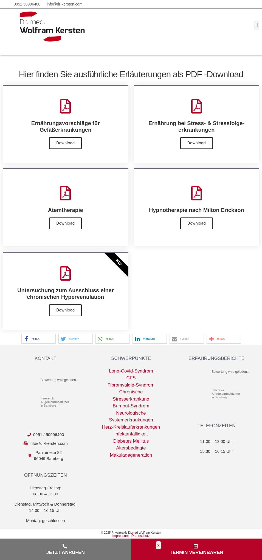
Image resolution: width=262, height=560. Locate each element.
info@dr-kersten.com (65, 4)
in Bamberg (55, 403)
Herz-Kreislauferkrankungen (131, 428)
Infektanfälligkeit (131, 435)
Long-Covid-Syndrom (131, 372)
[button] (256, 25)
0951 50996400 (27, 4)
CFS (131, 379)
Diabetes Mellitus (131, 442)
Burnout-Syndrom (131, 407)
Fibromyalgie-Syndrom (131, 386)
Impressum (120, 537)
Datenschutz (140, 537)
